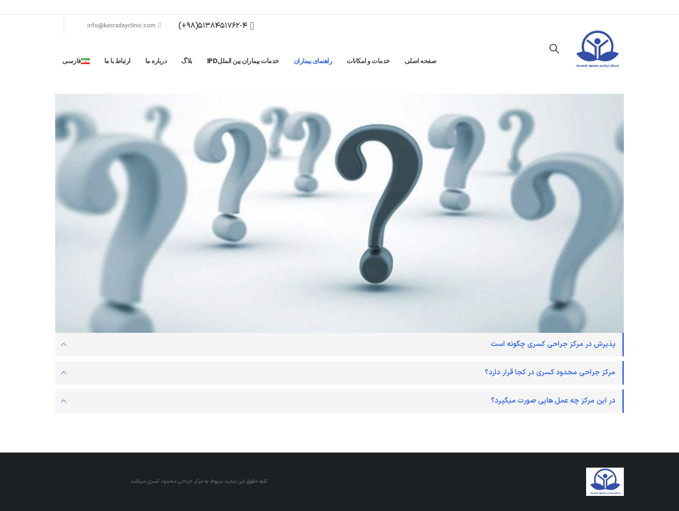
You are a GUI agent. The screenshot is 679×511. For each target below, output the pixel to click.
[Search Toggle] (554, 49)
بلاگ (186, 61)
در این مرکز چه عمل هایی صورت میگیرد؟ (553, 401)
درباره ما (156, 61)
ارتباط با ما (117, 61)
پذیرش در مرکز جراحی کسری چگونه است (553, 344)
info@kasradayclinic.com (124, 25)
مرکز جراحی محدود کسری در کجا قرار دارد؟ (550, 372)
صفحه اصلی (421, 61)
